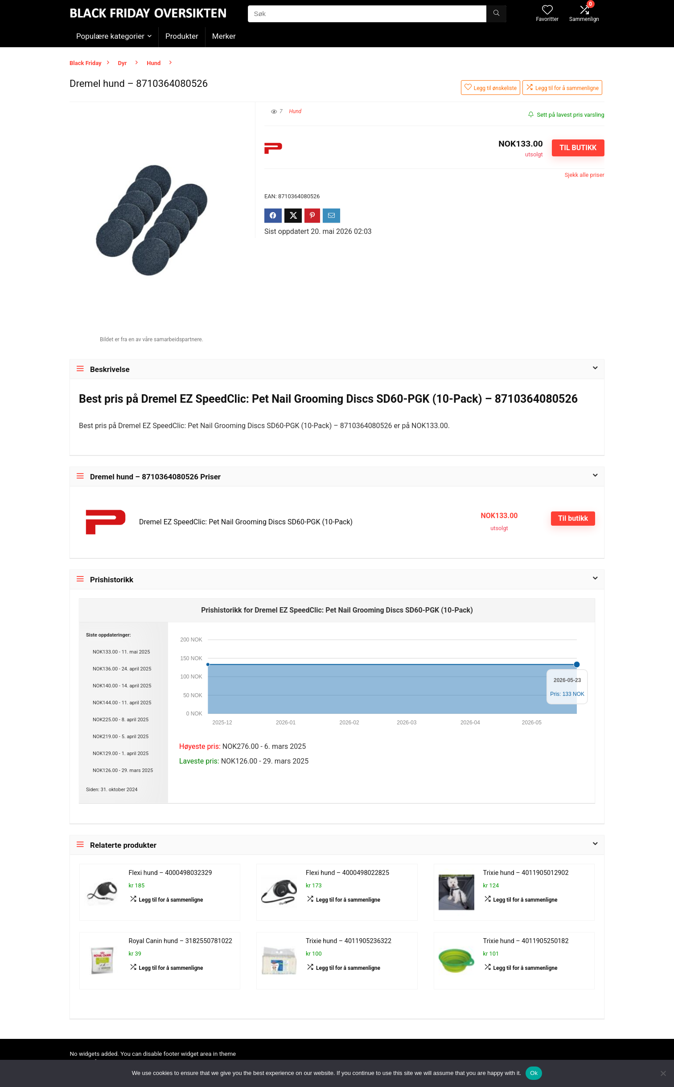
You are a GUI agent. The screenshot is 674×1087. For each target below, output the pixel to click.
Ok (534, 1073)
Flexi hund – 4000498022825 (347, 873)
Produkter (181, 36)
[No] (662, 1073)
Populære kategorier (110, 36)
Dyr (122, 63)
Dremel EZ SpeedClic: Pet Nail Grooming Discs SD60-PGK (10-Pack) (246, 522)
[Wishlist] (547, 10)
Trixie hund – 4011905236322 (348, 941)
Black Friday (86, 63)
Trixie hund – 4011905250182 (526, 941)
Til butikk (577, 147)
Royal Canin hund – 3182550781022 (180, 941)
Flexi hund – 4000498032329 (170, 873)
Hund (153, 63)
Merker (224, 36)
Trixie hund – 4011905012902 (526, 873)
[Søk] (496, 13)
